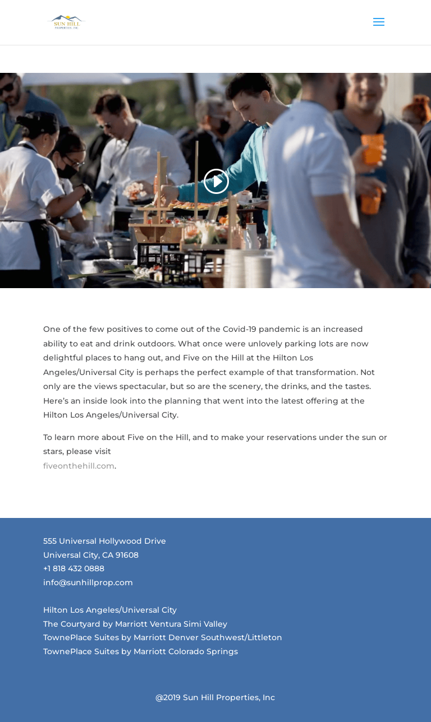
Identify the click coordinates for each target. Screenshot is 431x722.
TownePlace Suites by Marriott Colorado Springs (140, 651)
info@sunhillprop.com (88, 582)
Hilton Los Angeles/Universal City (110, 610)
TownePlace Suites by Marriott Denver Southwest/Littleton (162, 637)
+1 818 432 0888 (73, 568)
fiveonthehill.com (78, 466)
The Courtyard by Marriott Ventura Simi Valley (135, 624)
